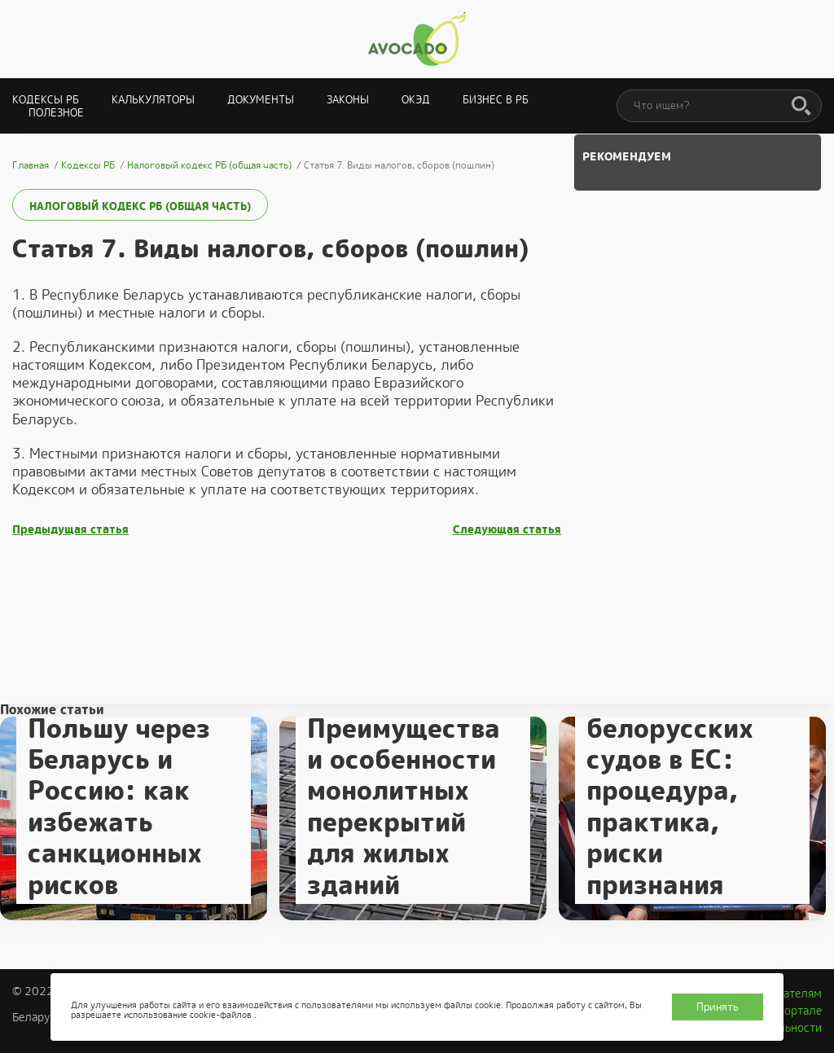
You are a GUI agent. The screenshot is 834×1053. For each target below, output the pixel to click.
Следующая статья (507, 530)
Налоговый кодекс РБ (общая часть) (140, 206)
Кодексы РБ (45, 99)
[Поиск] (801, 106)
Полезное (56, 113)
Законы (348, 99)
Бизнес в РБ (496, 99)
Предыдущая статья (70, 530)
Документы (260, 99)
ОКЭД (416, 99)
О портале (794, 1011)
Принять (717, 1007)
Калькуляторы (153, 99)
